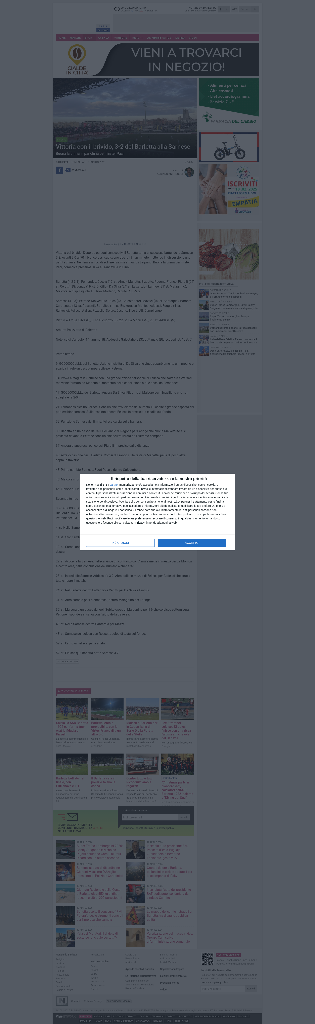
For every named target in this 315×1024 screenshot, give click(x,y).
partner (114, 484)
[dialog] (157, 512)
